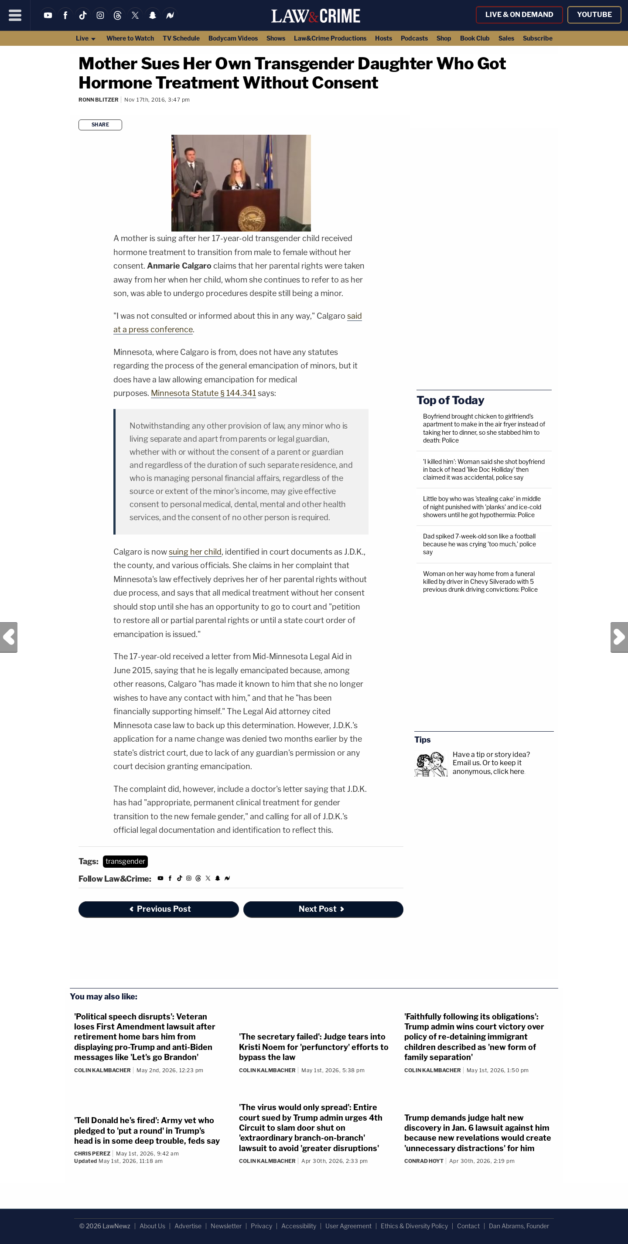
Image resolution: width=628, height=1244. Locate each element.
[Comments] (79, 111)
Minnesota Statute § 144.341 (203, 393)
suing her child (195, 551)
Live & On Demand (519, 14)
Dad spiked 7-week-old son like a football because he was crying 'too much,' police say (479, 544)
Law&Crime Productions (330, 38)
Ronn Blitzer (98, 99)
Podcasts (414, 38)
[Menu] (15, 15)
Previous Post (8, 637)
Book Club (475, 38)
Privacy (261, 1226)
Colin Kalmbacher (102, 1070)
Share (100, 125)
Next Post (619, 637)
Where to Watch (130, 38)
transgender (125, 861)
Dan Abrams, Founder (519, 1226)
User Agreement (348, 1226)
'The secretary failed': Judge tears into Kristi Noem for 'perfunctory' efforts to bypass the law (314, 1047)
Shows (275, 38)
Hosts (383, 38)
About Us (152, 1226)
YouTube (594, 14)
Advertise (187, 1226)
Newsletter (226, 1226)
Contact (468, 1226)
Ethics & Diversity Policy (414, 1226)
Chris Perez (92, 1153)
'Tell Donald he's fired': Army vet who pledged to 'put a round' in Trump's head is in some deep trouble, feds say (147, 1130)
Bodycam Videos (233, 38)
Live (86, 38)
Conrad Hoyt (424, 1161)
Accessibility (298, 1226)
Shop (444, 38)
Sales (506, 38)
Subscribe (538, 38)
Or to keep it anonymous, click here (488, 767)
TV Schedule (181, 38)
